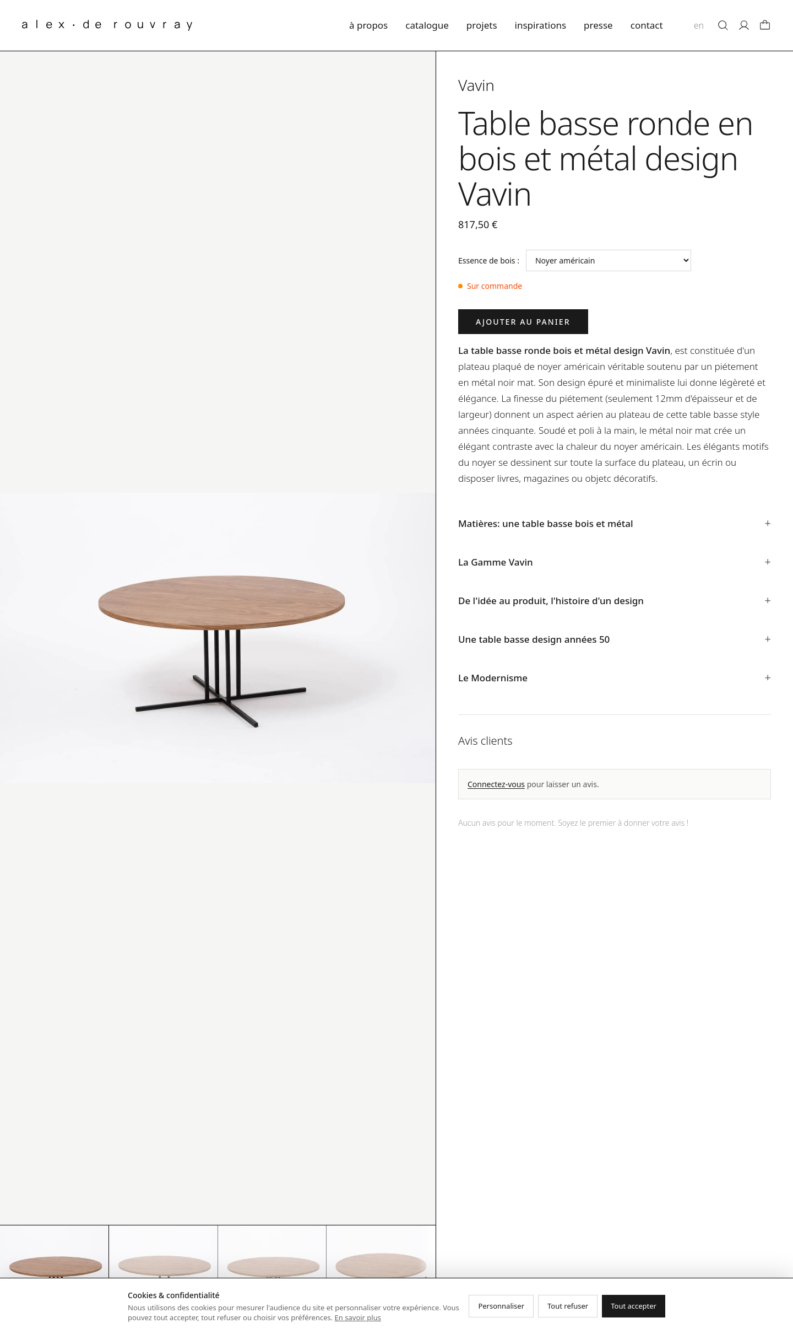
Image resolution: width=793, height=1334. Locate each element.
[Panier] (765, 25)
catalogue (427, 25)
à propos (368, 25)
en (699, 25)
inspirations (541, 25)
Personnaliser (501, 1306)
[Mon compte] (744, 25)
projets (481, 25)
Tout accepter (633, 1306)
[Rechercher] (723, 25)
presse (598, 25)
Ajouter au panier (523, 321)
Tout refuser (567, 1306)
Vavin (476, 84)
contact (647, 25)
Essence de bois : (488, 260)
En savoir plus (358, 1317)
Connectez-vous (496, 784)
